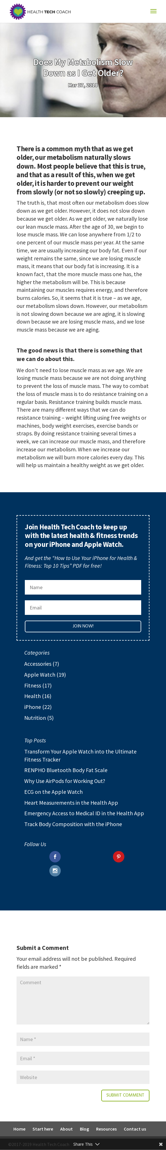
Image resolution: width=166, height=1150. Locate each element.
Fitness (32, 685)
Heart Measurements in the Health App (71, 802)
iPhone (32, 706)
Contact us (135, 1129)
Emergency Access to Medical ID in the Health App (84, 813)
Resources (106, 1129)
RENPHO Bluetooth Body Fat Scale (66, 770)
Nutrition (35, 717)
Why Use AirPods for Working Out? (64, 780)
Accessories (37, 663)
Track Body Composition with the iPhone (73, 824)
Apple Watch (39, 674)
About (66, 1129)
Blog (84, 1129)
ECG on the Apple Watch (53, 791)
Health (32, 695)
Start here (43, 1129)
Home (19, 1129)
